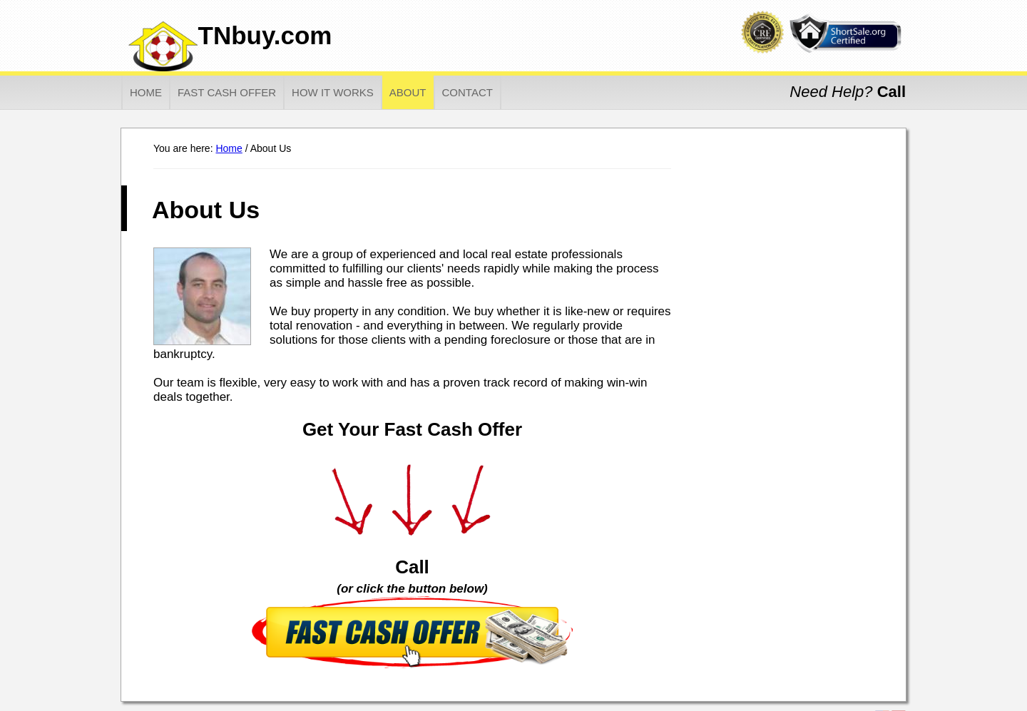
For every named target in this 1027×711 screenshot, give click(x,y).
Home (146, 92)
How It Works (333, 92)
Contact (467, 92)
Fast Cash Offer (227, 92)
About (407, 92)
